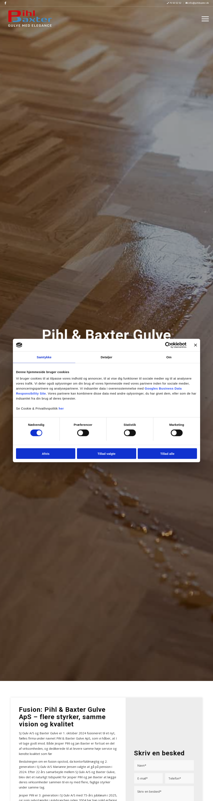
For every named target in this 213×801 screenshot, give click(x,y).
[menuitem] (174, 3)
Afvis (46, 453)
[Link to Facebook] (5, 3)
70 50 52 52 (174, 3)
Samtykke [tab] (44, 357)
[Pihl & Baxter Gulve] (30, 18)
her (61, 408)
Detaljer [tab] (106, 357)
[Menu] (204, 18)
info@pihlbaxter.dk (197, 3)
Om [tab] (168, 357)
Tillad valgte (106, 453)
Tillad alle (167, 453)
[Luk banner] (195, 344)
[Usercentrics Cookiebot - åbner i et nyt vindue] (168, 345)
